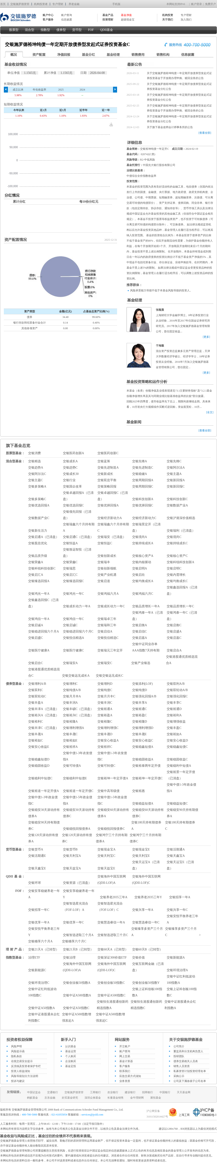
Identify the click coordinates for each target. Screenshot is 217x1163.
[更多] (206, 336)
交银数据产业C (38, 518)
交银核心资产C (177, 556)
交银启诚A (35, 625)
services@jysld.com (92, 1114)
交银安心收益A (108, 740)
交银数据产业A (177, 505)
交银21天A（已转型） (43, 949)
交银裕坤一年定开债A (112, 778)
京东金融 (49, 1097)
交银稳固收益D (38, 765)
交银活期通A (176, 849)
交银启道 (103, 581)
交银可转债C (106, 765)
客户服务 (124, 1066)
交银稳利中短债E (75, 778)
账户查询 (66, 15)
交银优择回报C (142, 505)
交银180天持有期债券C (180, 825)
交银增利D (104, 683)
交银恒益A (70, 543)
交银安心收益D (177, 740)
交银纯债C (104, 690)
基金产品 (107, 15)
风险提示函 (18, 1051)
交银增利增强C (107, 728)
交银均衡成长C (177, 581)
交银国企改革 (72, 486)
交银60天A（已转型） (112, 949)
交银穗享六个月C (74, 941)
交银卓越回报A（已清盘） (78, 496)
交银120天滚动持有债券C (77, 838)
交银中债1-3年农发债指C (112, 756)
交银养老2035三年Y (148, 897)
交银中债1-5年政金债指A (77, 800)
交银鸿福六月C (142, 593)
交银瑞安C (104, 663)
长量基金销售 (115, 1097)
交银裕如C (35, 740)
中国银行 (164, 1092)
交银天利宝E (141, 855)
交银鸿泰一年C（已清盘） (182, 616)
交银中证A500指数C (111, 995)
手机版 (116, 4)
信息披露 (66, 19)
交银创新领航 (106, 568)
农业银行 (112, 1092)
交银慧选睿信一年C (145, 922)
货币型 (77, 30)
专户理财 (57, 4)
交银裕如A (174, 734)
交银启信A (104, 631)
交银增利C (70, 683)
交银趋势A (35, 467)
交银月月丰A (72, 696)
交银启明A (139, 568)
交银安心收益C (142, 740)
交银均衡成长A (142, 581)
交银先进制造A (108, 467)
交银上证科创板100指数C (182, 992)
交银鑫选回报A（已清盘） (182, 590)
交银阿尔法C (37, 474)
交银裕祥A (70, 746)
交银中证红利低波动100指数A (181, 979)
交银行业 (69, 480)
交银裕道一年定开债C (78, 791)
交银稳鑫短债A (142, 746)
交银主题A (174, 474)
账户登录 (196, 4)
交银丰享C (174, 702)
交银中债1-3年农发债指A (77, 756)
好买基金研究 (70, 1097)
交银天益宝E (106, 868)
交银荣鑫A (35, 562)
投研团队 (178, 1056)
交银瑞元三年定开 (110, 650)
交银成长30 (71, 474)
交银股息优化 (37, 543)
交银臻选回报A (38, 581)
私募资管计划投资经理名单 (189, 1071)
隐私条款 (16, 1056)
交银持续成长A (142, 543)
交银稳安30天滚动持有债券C (79, 813)
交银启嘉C (174, 637)
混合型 (29, 30)
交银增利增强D (142, 728)
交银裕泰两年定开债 (146, 765)
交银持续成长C (177, 543)
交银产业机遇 (106, 574)
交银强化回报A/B (144, 696)
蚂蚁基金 (32, 1097)
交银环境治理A (177, 970)
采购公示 (178, 1076)
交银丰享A (139, 702)
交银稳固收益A (142, 759)
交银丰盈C (174, 728)
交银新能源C (37, 970)
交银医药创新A (73, 453)
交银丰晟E (139, 734)
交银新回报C (176, 486)
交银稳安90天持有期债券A (182, 813)
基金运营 (70, 1051)
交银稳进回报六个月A (43, 631)
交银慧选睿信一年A (111, 922)
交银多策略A (37, 486)
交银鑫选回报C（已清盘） (43, 603)
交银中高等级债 (108, 791)
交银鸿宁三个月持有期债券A (111, 838)
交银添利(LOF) (142, 683)
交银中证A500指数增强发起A (76, 1017)
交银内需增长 (176, 574)
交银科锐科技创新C (41, 568)
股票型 (13, 30)
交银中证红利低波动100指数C (42, 992)
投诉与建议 (18, 1081)
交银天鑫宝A (176, 855)
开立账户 (124, 1046)
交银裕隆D (139, 721)
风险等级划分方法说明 (24, 1076)
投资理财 (107, 19)
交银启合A (174, 650)
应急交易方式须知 (130, 1076)
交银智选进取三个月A (78, 935)
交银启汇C (70, 574)
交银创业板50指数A (76, 982)
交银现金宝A (106, 849)
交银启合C (35, 663)
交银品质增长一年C (180, 606)
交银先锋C (174, 461)
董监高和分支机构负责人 (188, 1051)
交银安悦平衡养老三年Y (44, 932)
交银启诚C (70, 625)
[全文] (209, 412)
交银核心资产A (142, 556)
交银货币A (35, 849)
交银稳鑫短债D (38, 759)
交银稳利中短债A (179, 765)
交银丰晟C (70, 734)
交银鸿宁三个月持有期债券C (145, 838)
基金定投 (70, 1066)
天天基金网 (183, 1092)
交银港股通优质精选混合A (182, 660)
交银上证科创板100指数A (147, 992)
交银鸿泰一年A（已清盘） (147, 616)
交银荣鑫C (70, 562)
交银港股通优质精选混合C (44, 672)
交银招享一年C (38, 909)
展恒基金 (155, 1097)
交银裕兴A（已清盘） (43, 715)
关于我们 (167, 19)
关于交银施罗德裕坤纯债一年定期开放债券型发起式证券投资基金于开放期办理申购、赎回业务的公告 (179, 76)
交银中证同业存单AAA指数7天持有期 (145, 647)
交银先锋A (139, 461)
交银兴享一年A (142, 909)
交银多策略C (37, 499)
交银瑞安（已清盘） (111, 537)
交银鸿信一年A (38, 619)
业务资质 (124, 1081)
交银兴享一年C (177, 909)
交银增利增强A (73, 728)
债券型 (61, 30)
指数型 (45, 30)
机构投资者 (41, 4)
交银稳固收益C (177, 759)
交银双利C (35, 690)
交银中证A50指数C (76, 1008)
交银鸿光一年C (73, 593)
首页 (3, 4)
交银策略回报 (106, 486)
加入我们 (186, 19)
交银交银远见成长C (109, 675)
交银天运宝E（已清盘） (180, 865)
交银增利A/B (37, 683)
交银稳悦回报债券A (76, 828)
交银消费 (34, 453)
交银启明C (174, 568)
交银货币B (70, 849)
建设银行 (130, 1092)
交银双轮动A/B (177, 690)
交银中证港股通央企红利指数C (44, 1017)
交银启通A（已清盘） (43, 537)
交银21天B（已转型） (78, 949)
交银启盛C (35, 637)
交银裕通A (104, 709)
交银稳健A (139, 474)
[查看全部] (205, 132)
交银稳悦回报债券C (111, 828)
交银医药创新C (107, 453)
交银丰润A (70, 702)
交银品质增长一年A (146, 606)
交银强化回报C (177, 696)
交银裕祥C (104, 746)
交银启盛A (174, 631)
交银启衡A (139, 625)
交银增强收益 (176, 721)
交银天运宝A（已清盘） (146, 865)
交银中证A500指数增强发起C (110, 1017)
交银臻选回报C (73, 581)
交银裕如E (70, 740)
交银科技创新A (142, 499)
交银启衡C (174, 625)
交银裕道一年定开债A (43, 791)
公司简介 (178, 1046)
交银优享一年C (73, 922)
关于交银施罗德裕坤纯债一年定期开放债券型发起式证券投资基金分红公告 (179, 86)
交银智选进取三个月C (112, 935)
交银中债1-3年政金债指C (43, 800)
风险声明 (16, 1046)
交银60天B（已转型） (147, 949)
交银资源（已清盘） (77, 882)
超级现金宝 (127, 19)
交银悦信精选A (73, 637)
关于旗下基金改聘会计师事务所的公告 (170, 127)
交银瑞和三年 (106, 625)
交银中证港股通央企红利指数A (180, 1005)
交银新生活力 (37, 530)
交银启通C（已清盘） (78, 537)
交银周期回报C (142, 486)
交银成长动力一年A (76, 606)
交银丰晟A (35, 734)
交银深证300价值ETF (112, 957)
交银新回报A (176, 480)
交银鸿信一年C (73, 619)
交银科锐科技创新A (180, 562)
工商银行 (95, 1092)
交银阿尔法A (176, 467)
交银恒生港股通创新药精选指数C (146, 1005)
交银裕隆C (104, 721)
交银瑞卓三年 (106, 619)
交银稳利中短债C (40, 778)
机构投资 (167, 15)
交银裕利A (174, 715)
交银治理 (69, 957)
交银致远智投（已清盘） (77, 553)
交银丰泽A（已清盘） (43, 709)
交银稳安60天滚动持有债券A (113, 813)
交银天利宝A (72, 855)
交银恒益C (104, 543)
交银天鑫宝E (37, 868)
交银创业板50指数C (111, 982)
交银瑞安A (70, 663)
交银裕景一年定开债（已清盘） (181, 775)
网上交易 (124, 1056)
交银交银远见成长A (76, 675)
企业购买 (70, 1061)
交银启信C (139, 631)
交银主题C (35, 480)
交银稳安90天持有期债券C (44, 825)
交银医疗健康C (73, 650)
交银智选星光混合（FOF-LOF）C (110, 906)
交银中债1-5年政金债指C (112, 800)
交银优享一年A (38, 922)
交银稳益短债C (177, 803)
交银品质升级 (37, 556)
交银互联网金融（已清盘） (148, 967)
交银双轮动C (37, 696)
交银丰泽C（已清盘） (43, 728)
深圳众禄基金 (93, 1097)
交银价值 (138, 957)
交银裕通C (139, 709)
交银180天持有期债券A (146, 825)
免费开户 (210, 4)
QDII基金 (106, 30)
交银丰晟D (104, 734)
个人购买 (70, 1056)
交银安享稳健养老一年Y (79, 894)
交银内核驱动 (141, 562)
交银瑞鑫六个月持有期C (113, 527)
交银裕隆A (70, 721)
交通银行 (52, 1092)
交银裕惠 (138, 791)
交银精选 (34, 461)
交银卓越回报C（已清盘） (112, 496)
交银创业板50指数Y (146, 982)
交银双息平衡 (106, 480)
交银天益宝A (72, 868)
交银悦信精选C (107, 637)
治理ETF (34, 957)
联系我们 (124, 1071)
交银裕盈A (104, 715)
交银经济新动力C (144, 518)
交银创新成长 (106, 556)
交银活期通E (37, 855)
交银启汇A (35, 574)
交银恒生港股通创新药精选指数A (112, 1005)
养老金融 (74, 4)
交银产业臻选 (140, 663)
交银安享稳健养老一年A (44, 894)
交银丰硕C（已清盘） (78, 709)
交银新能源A (176, 957)
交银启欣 (138, 574)
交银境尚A (139, 537)
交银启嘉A (139, 637)
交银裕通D (174, 709)
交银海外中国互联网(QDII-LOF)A (111, 879)
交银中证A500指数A (77, 995)
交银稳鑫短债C (177, 746)
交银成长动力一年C (111, 606)
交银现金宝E (141, 849)
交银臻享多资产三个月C (181, 932)
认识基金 (70, 1046)
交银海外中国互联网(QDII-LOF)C (146, 879)
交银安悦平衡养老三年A (182, 919)
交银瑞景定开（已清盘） (146, 527)
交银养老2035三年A (113, 897)
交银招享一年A (179, 897)
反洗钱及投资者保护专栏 (26, 1066)
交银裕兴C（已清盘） (78, 715)
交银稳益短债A (142, 803)
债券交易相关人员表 (185, 1061)
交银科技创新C (177, 499)
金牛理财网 (137, 1097)
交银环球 (34, 882)
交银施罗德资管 (19, 4)
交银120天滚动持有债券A (43, 838)
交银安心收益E (38, 746)
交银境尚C (174, 537)
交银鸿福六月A (108, 593)
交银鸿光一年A (38, 593)
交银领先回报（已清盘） (77, 515)
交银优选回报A (38, 505)
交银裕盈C (139, 715)
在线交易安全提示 (22, 1061)
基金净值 (126, 15)
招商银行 (147, 1092)
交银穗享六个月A (40, 941)
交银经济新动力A (109, 518)
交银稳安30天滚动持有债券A (44, 813)
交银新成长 (105, 474)
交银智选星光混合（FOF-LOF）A (75, 906)
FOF (91, 30)
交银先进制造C (142, 467)
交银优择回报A (108, 505)
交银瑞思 (69, 568)
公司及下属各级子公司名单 (189, 1081)
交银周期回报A (142, 480)
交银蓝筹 (103, 461)
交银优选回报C (73, 505)
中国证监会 (34, 1092)
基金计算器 (126, 1061)
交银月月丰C (106, 696)
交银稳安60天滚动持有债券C (148, 813)
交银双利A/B (176, 683)
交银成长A (70, 461)
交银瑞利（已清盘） (181, 530)
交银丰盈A (35, 702)
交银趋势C (70, 467)
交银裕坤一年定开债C (147, 778)
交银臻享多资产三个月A (147, 932)
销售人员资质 (181, 1066)
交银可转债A (72, 765)
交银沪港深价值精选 (181, 518)
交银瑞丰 (103, 562)
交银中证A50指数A (41, 1008)
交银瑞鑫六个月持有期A (79, 527)
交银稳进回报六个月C (78, 631)
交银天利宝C (106, 855)
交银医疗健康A (38, 650)
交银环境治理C (38, 982)
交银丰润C (104, 702)
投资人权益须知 (20, 1071)
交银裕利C (35, 721)
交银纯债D (139, 690)
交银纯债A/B (72, 690)
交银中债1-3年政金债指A (181, 788)
